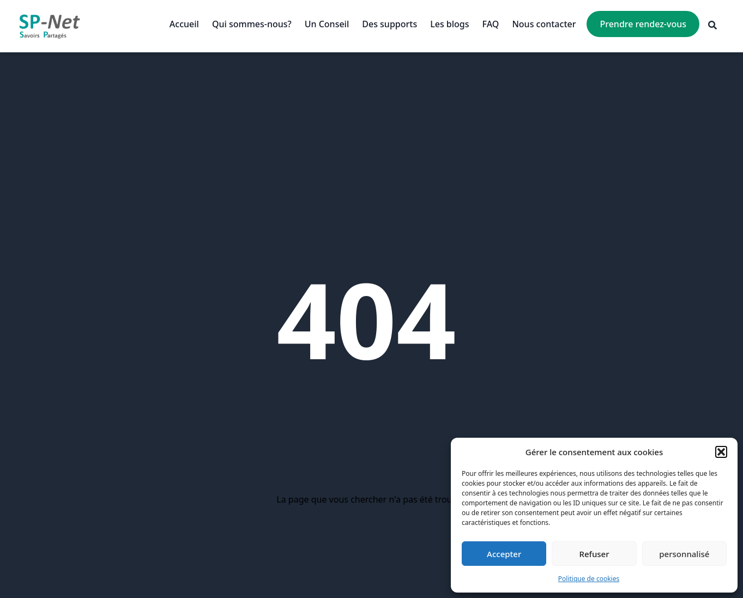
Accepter (504, 553)
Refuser (594, 553)
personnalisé (684, 553)
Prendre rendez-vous (643, 24)
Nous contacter (544, 24)
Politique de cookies (588, 578)
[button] (721, 451)
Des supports (389, 24)
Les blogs (449, 24)
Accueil (184, 24)
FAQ (490, 24)
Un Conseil (327, 24)
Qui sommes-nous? (252, 24)
